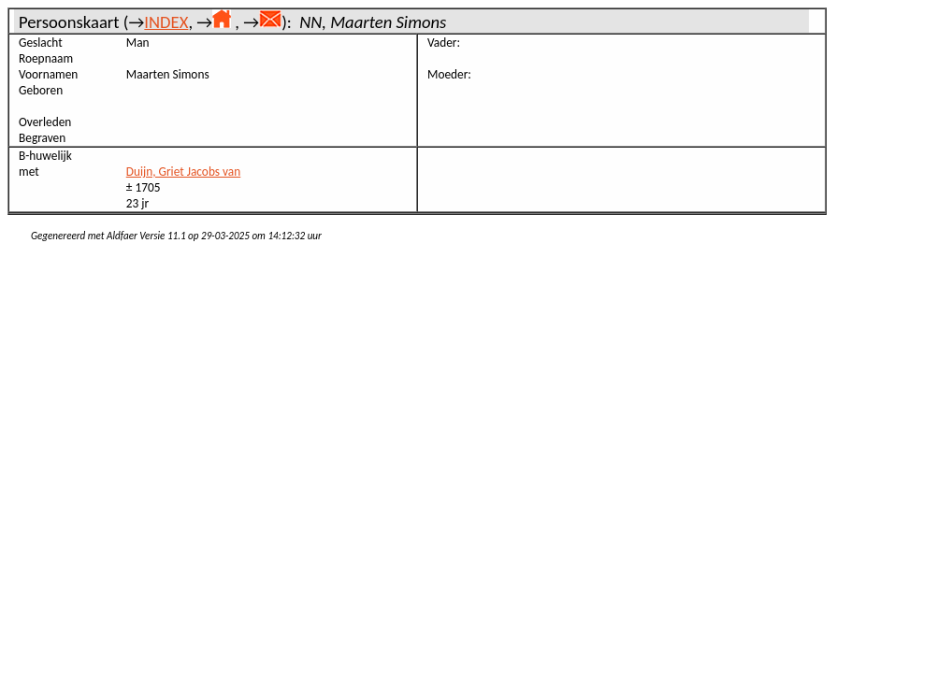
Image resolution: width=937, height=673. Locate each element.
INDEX (166, 22)
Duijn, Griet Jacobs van (183, 171)
